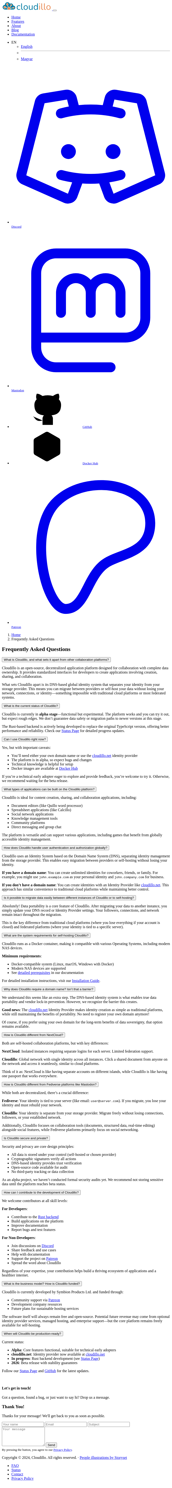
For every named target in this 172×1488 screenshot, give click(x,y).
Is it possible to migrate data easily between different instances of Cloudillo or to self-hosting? (69, 898)
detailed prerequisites (34, 973)
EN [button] (13, 42)
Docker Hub (68, 768)
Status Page (70, 731)
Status (16, 1473)
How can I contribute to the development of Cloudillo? (41, 1192)
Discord (48, 1246)
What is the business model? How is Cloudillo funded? (42, 1283)
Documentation (23, 34)
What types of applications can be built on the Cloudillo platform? (49, 789)
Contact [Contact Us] (17, 1478)
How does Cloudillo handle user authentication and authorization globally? (55, 848)
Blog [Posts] (15, 30)
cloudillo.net (101, 756)
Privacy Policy (62, 1453)
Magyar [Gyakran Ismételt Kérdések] (27, 59)
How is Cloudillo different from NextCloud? (33, 1035)
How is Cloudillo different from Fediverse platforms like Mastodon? (50, 1084)
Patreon (52, 1259)
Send (56, 1448)
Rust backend (48, 1217)
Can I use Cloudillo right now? (25, 739)
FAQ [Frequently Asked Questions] (15, 1469)
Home (16, 635)
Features (17, 21)
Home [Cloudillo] (16, 17)
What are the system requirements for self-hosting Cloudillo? (46, 935)
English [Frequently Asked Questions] (27, 47)
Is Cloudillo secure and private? (26, 1138)
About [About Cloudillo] (16, 26)
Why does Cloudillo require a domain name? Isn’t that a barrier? (48, 989)
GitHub (50, 1371)
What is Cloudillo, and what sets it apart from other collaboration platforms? (56, 659)
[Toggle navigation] (55, 10)
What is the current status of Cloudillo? (31, 706)
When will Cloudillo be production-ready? (32, 1333)
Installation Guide (85, 981)
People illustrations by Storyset (103, 1461)
